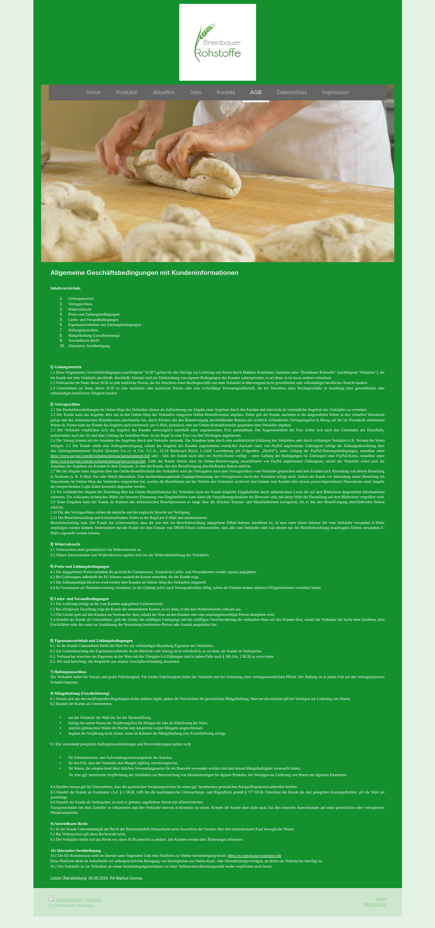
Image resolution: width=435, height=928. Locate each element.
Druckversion (66, 899)
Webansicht (375, 904)
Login (381, 898)
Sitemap (93, 899)
